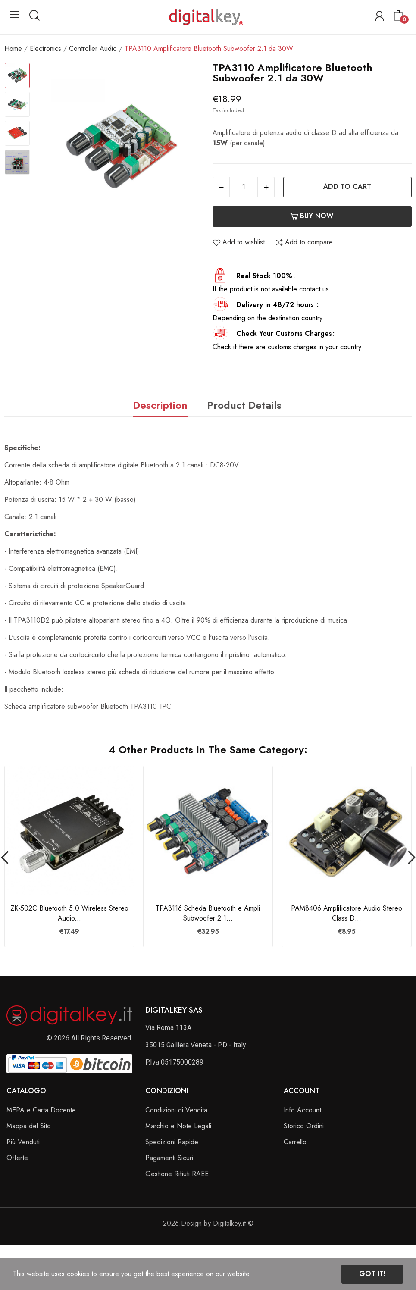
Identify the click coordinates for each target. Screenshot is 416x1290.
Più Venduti (23, 1142)
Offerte (17, 1158)
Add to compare (304, 242)
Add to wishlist (239, 242)
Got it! (372, 1274)
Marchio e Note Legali (178, 1126)
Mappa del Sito (28, 1126)
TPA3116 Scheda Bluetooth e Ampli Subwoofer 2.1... (208, 913)
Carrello (295, 1142)
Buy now (312, 216)
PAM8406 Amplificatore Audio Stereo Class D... (346, 913)
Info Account (302, 1110)
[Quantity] (243, 187)
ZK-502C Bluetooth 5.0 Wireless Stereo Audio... (69, 913)
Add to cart (347, 186)
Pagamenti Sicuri (169, 1158)
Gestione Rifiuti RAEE (177, 1174)
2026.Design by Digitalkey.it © (208, 1223)
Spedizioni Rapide (171, 1142)
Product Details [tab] (244, 405)
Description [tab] (160, 405)
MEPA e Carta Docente (41, 1110)
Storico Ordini (304, 1126)
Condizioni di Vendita (176, 1110)
